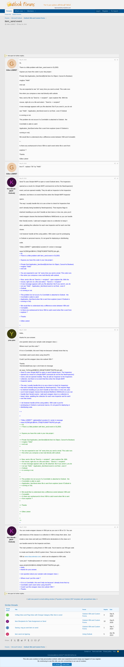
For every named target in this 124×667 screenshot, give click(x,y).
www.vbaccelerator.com (33, 556)
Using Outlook (87, 634)
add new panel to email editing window (41, 599)
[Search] (114, 11)
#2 (117, 163)
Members (30, 11)
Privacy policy (107, 651)
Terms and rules (97, 651)
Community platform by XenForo (62, 655)
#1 (117, 59)
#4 (117, 330)
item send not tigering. (22, 634)
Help (114, 651)
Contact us (87, 651)
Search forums (16, 14)
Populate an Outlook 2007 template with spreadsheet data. (76, 599)
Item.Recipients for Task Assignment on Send (30, 621)
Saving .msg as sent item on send (26, 628)
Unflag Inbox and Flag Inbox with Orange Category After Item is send (38, 615)
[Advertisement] (52, 39)
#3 (117, 178)
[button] (24, 11)
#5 (117, 527)
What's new (19, 11)
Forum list (8, 14)
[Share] (115, 60)
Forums (9, 11)
